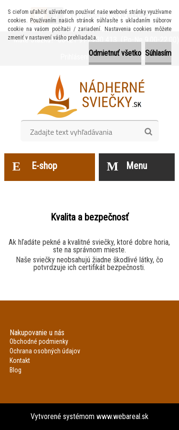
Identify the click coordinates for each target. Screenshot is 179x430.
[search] (148, 132)
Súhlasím (158, 53)
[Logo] (89, 96)
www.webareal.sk (122, 416)
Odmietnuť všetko (115, 53)
